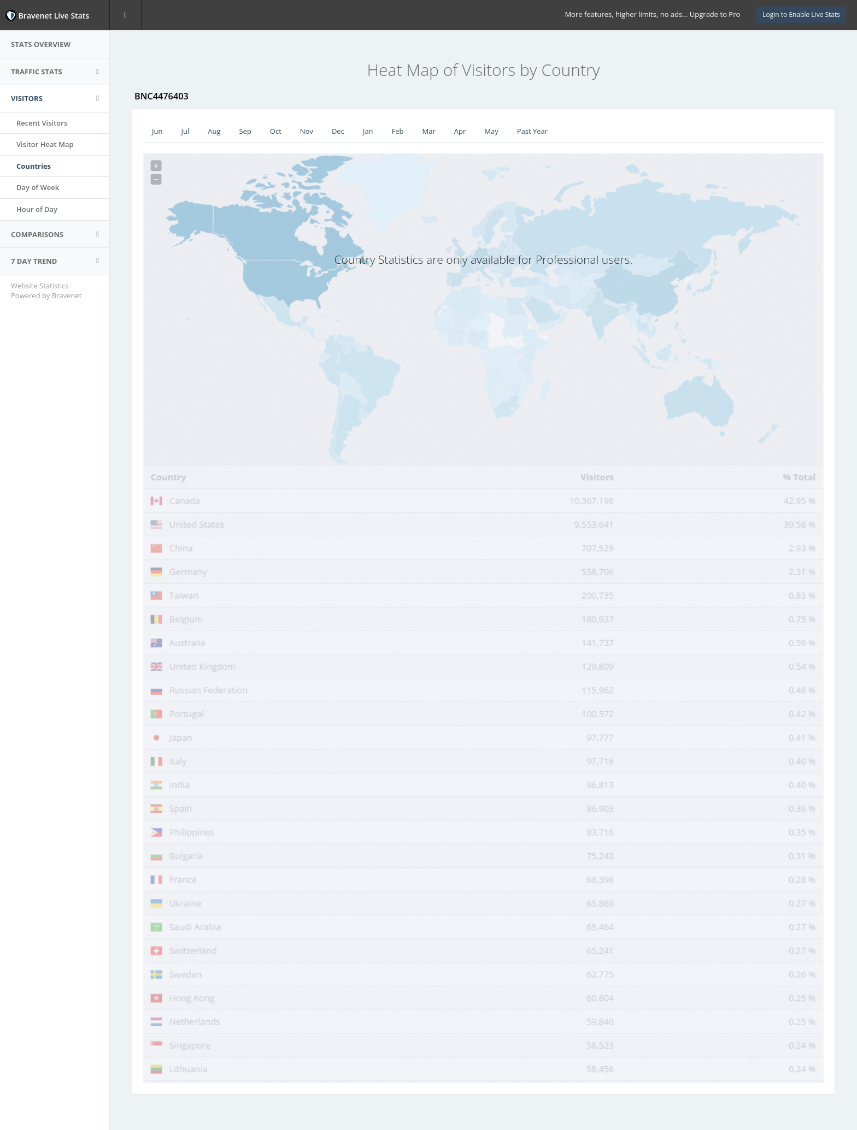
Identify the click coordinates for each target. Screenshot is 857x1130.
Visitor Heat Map (45, 144)
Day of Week (37, 187)
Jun (157, 131)
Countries (33, 166)
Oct (275, 131)
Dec (338, 131)
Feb (398, 131)
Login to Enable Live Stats (801, 14)
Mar (429, 131)
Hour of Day (36, 209)
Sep (245, 131)
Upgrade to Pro (715, 14)
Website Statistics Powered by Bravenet (46, 291)
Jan (368, 131)
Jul (185, 131)
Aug (214, 131)
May (491, 131)
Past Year (532, 131)
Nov (306, 131)
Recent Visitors (41, 123)
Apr (460, 131)
